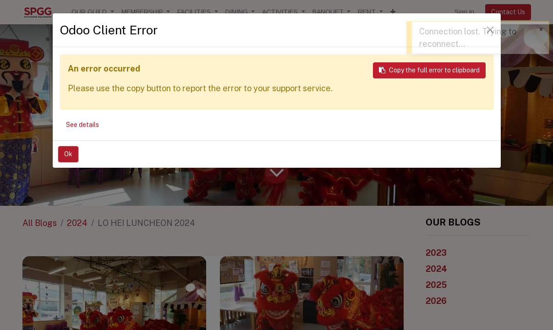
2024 (77, 223)
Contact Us (508, 12)
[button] (393, 12)
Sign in (464, 12)
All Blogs (39, 223)
